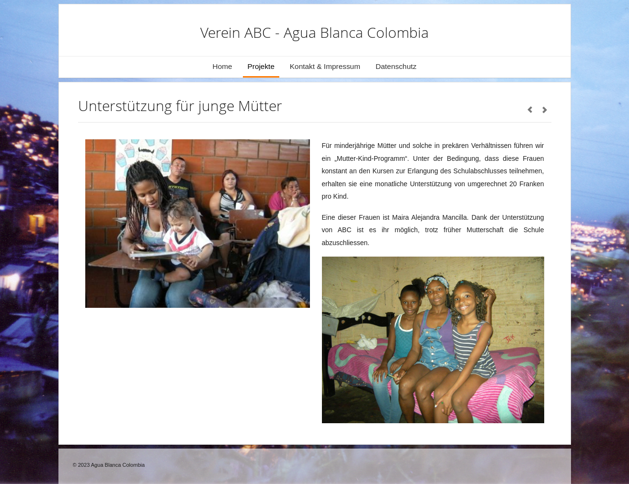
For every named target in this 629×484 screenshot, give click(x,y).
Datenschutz (396, 66)
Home (222, 66)
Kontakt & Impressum (325, 66)
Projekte (261, 66)
